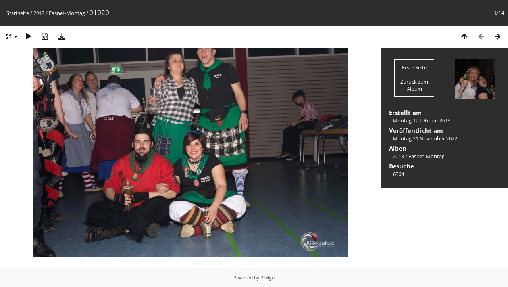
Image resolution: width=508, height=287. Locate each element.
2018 (38, 13)
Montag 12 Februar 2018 (421, 120)
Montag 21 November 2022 (425, 138)
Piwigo (267, 277)
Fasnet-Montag (67, 13)
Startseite (17, 13)
